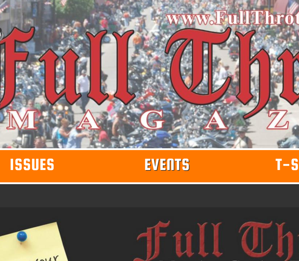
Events (167, 164)
